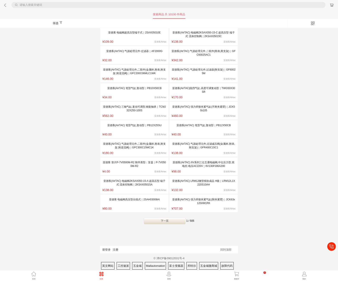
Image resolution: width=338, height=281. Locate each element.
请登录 (106, 249)
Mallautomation (155, 265)
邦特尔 (192, 265)
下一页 (165, 220)
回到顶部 (226, 249)
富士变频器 (176, 265)
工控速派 (123, 265)
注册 (115, 249)
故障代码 (227, 265)
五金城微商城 (208, 265)
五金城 (137, 265)
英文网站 (107, 265)
